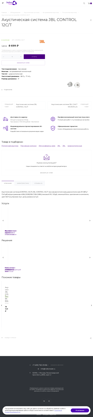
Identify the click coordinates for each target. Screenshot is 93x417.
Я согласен (80, 410)
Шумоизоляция (45, 231)
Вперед (90, 221)
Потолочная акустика (10, 146)
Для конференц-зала (47, 146)
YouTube (49, 401)
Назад (3, 221)
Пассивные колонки (28, 146)
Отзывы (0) (38, 183)
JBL (58, 146)
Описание (8, 183)
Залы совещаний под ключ (44, 268)
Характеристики (23, 183)
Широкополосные (75, 146)
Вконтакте (44, 401)
